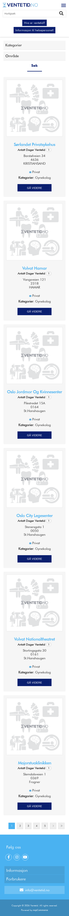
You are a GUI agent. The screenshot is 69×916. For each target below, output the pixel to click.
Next (53, 826)
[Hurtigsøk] (34, 13)
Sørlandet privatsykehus (34, 144)
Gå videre (34, 187)
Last (61, 826)
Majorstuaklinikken (34, 763)
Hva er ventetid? (34, 23)
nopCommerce (40, 910)
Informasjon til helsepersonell (34, 30)
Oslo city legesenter (34, 515)
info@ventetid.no (34, 890)
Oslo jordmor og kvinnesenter (34, 391)
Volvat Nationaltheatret (34, 639)
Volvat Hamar (34, 268)
